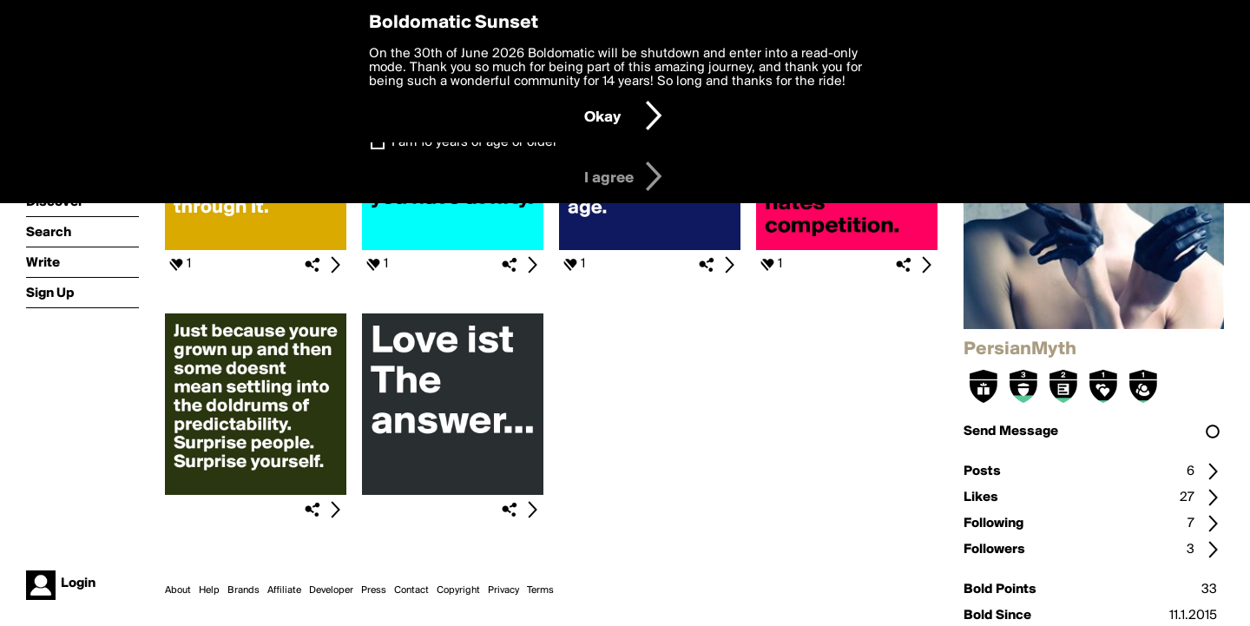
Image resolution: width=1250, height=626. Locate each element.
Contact (411, 590)
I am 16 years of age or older (474, 142)
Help (209, 590)
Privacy (503, 590)
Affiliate (284, 590)
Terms (540, 590)
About (178, 590)
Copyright (458, 590)
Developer (331, 590)
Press (373, 590)
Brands (243, 590)
